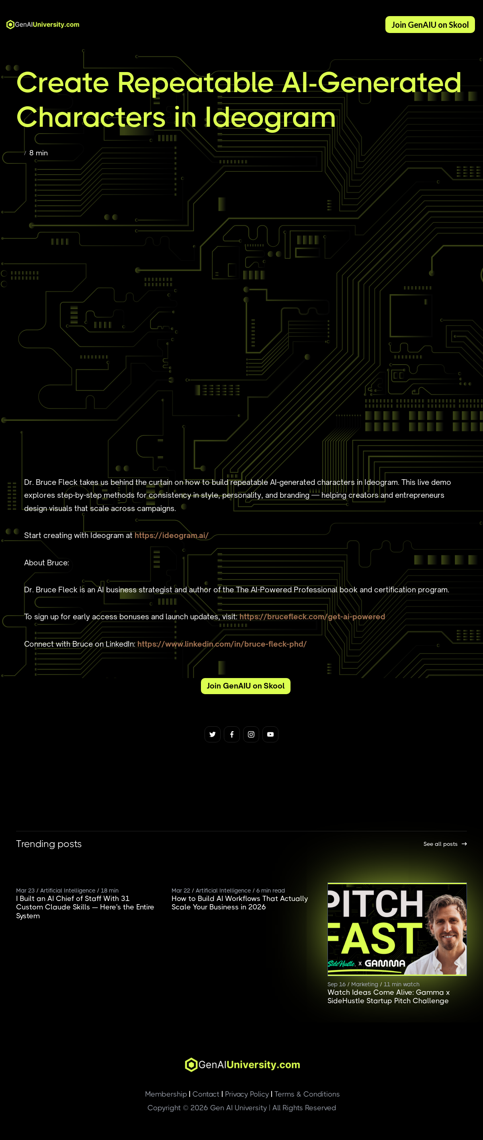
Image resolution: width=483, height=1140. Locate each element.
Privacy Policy (245, 1094)
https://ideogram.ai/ (172, 535)
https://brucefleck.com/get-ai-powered (312, 616)
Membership (166, 1094)
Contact (204, 1094)
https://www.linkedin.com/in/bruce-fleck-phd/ (222, 643)
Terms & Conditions (305, 1094)
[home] (40, 24)
